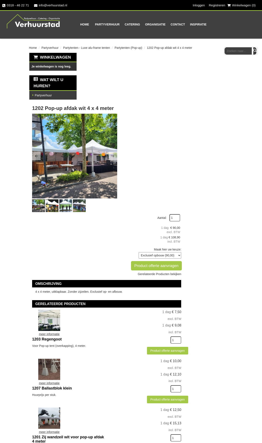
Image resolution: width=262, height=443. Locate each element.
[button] (87, 104)
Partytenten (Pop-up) (128, 47)
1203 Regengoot (136, 199)
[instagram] (223, 390)
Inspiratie (189, 24)
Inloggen (198, 5)
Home (75, 24)
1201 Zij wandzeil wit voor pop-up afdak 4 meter (151, 299)
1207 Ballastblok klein (141, 248)
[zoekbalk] (240, 24)
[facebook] (206, 390)
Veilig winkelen (146, 396)
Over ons (108, 388)
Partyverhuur (98, 24)
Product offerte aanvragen (211, 113)
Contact (168, 24)
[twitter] (215, 390)
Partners (107, 396)
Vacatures (176, 411)
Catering (123, 24)
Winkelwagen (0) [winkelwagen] (241, 5)
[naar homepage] (33, 21)
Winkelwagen (55, 57)
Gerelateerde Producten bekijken (208, 122)
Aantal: (210, 65)
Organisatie (146, 24)
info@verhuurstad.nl (50, 5)
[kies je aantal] (224, 227)
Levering (141, 388)
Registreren (217, 5)
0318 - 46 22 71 (15, 5)
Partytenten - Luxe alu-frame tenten (86, 47)
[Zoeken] (255, 24)
